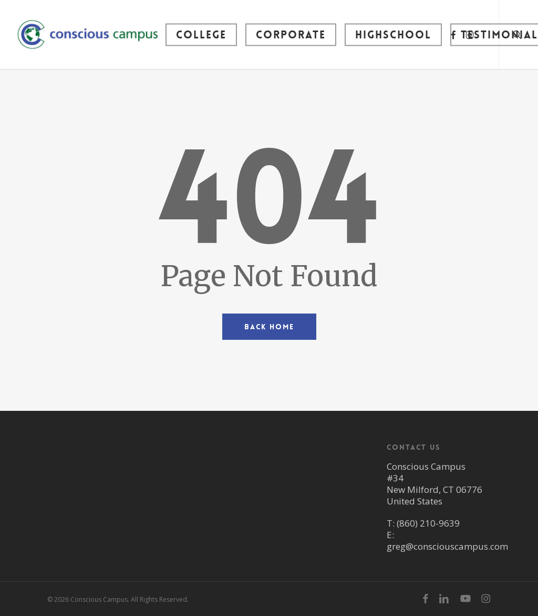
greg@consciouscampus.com (447, 546)
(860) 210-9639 (428, 523)
